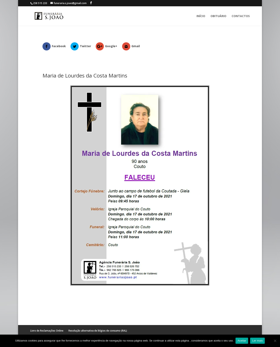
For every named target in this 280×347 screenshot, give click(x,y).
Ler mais (257, 340)
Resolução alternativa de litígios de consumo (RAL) (97, 330)
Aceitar (242, 340)
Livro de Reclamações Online (46, 330)
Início (200, 16)
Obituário (218, 16)
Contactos (241, 16)
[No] (275, 341)
